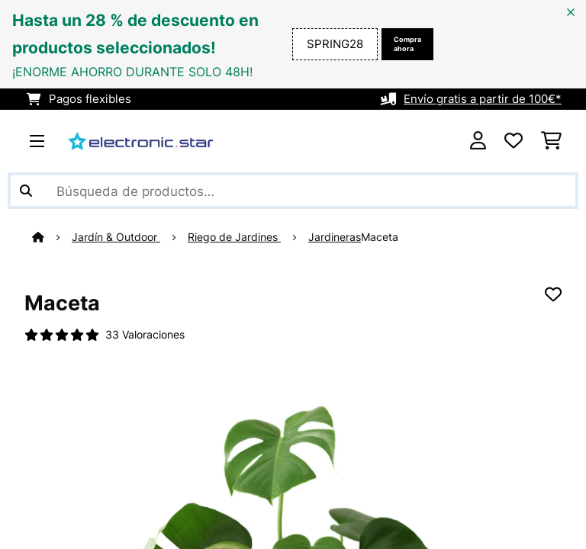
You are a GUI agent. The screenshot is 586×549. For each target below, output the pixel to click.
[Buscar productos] (293, 190)
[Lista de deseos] (513, 141)
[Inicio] (52, 237)
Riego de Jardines (234, 237)
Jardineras (334, 237)
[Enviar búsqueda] (26, 190)
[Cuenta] (478, 141)
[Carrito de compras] (551, 141)
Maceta (379, 237)
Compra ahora (407, 44)
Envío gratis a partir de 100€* (483, 99)
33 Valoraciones (145, 335)
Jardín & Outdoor (116, 237)
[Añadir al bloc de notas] (553, 294)
